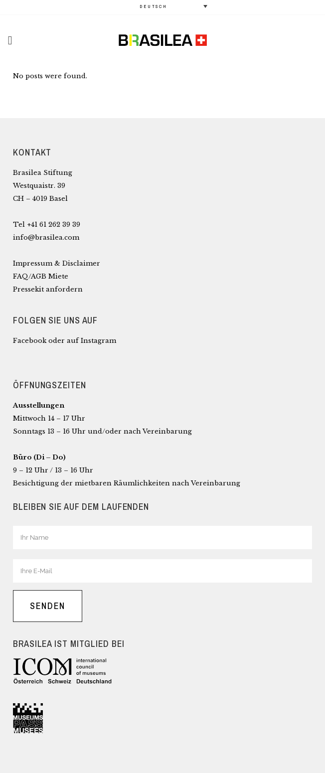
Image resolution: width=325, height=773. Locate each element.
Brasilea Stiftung (42, 172)
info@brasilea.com (46, 237)
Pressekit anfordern (48, 289)
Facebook (29, 340)
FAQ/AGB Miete (40, 276)
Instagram (98, 340)
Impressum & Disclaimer (56, 263)
